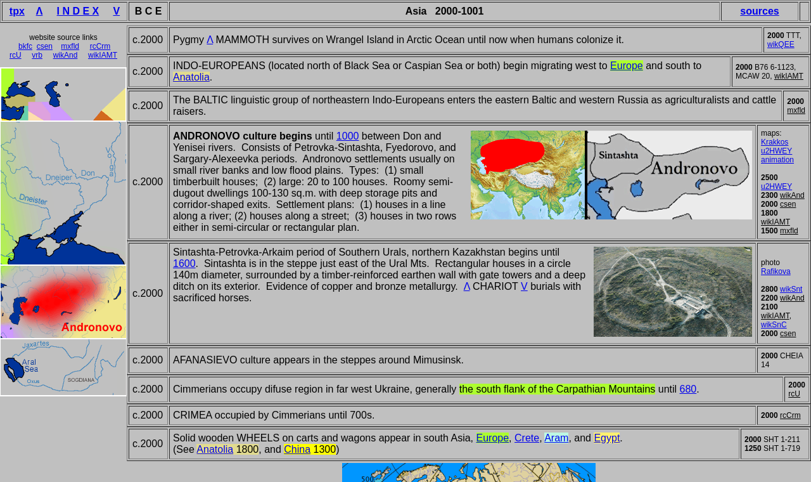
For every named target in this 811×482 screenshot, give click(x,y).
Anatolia (214, 449)
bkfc (25, 46)
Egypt (607, 438)
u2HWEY (776, 186)
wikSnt (791, 289)
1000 (347, 136)
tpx (17, 11)
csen (45, 46)
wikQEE (781, 44)
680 (688, 389)
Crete (526, 438)
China (297, 449)
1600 (184, 263)
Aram (556, 438)
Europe (492, 438)
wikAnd (65, 55)
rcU (16, 55)
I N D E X (78, 11)
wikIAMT (102, 55)
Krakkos (774, 142)
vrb (37, 55)
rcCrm (100, 46)
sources (759, 11)
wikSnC (774, 324)
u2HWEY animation (777, 155)
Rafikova (776, 271)
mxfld (70, 46)
